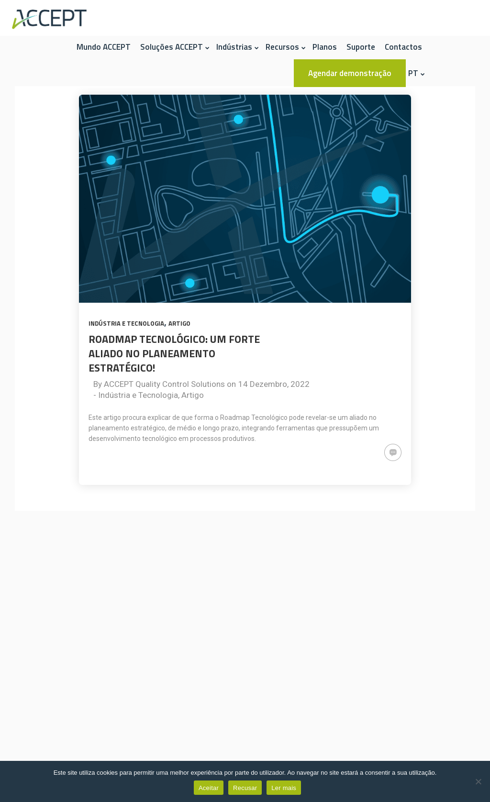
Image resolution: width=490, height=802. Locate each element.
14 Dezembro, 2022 (274, 384)
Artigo (179, 323)
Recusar (245, 787)
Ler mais (283, 787)
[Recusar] (478, 781)
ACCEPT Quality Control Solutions (164, 384)
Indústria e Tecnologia (126, 323)
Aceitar (209, 787)
